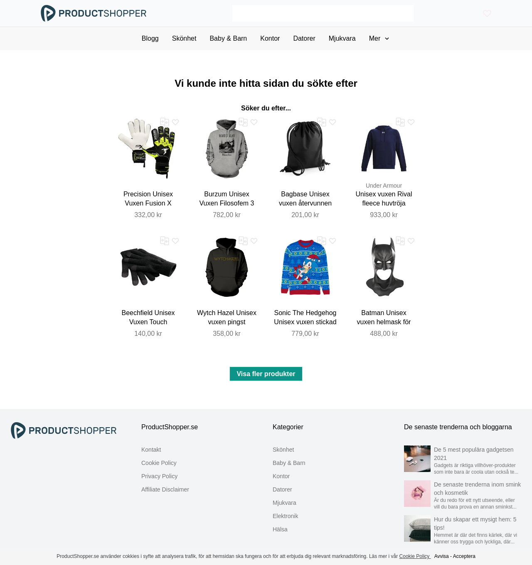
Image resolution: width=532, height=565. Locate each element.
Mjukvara (284, 502)
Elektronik (285, 516)
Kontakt (151, 449)
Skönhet (283, 449)
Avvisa (441, 556)
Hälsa (280, 529)
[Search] (322, 13)
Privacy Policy (159, 476)
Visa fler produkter (265, 373)
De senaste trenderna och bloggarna (458, 426)
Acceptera (464, 556)
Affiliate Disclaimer (165, 489)
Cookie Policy (159, 463)
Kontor (281, 476)
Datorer (282, 489)
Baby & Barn (289, 463)
